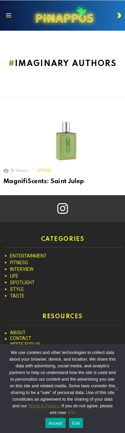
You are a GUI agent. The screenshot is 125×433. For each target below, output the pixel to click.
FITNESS (19, 262)
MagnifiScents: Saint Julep (43, 181)
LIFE (14, 276)
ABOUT (18, 332)
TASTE (17, 296)
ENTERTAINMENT (28, 256)
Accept (55, 423)
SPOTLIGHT (22, 282)
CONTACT (20, 338)
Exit (71, 412)
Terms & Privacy (43, 405)
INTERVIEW (21, 269)
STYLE (44, 170)
